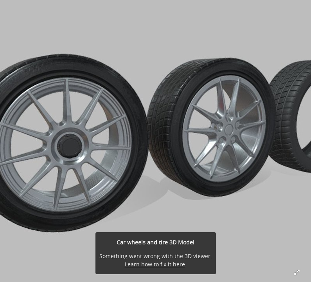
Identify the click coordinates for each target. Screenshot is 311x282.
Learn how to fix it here (155, 264)
